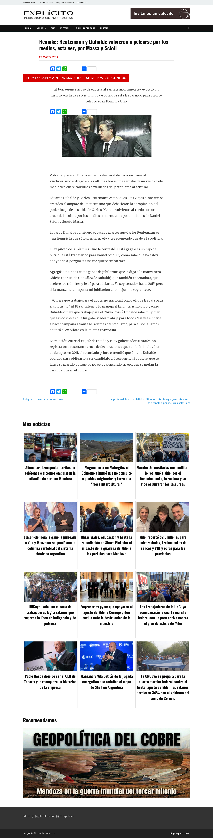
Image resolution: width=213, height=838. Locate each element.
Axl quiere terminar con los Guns (43, 399)
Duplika (186, 833)
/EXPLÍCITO (48, 833)
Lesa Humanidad (46, 2)
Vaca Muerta (82, 2)
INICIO (28, 28)
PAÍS (53, 28)
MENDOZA (41, 28)
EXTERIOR (65, 28)
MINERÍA (104, 28)
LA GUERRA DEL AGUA (85, 28)
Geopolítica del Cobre (65, 2)
